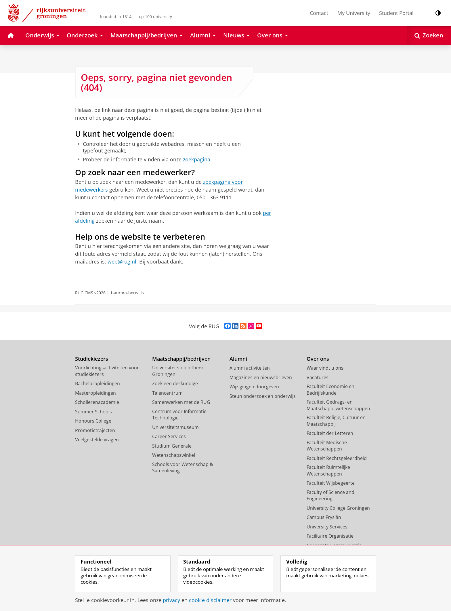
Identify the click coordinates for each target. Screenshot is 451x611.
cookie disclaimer (210, 600)
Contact (319, 12)
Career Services (169, 436)
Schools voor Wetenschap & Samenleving (182, 467)
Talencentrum (167, 393)
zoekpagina (196, 159)
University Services (327, 527)
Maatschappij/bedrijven (181, 359)
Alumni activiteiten (250, 368)
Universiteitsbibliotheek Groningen (178, 370)
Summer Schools (93, 411)
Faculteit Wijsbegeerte (331, 483)
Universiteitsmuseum (175, 427)
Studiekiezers (91, 359)
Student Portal (396, 12)
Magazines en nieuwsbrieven (261, 377)
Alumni (238, 359)
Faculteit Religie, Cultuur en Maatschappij (336, 420)
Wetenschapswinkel (173, 455)
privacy (171, 600)
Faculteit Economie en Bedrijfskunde (330, 389)
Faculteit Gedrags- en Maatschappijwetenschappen (338, 405)
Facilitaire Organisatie (330, 536)
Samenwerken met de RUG (181, 402)
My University (353, 12)
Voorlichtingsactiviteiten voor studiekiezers (107, 370)
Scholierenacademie (97, 402)
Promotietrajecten (95, 430)
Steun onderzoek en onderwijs (263, 396)
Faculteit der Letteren (330, 433)
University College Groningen (338, 508)
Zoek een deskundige (175, 383)
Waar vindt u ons (325, 368)
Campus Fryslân (324, 517)
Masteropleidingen (95, 393)
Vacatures (317, 377)
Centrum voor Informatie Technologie (179, 414)
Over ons (318, 359)
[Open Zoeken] (429, 35)
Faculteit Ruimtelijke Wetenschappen (328, 470)
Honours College (93, 421)
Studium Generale (172, 446)
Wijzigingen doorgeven (254, 386)
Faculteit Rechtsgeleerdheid (337, 458)
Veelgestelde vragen (97, 439)
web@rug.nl (122, 261)
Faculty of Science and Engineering (330, 495)
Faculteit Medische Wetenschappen (327, 445)
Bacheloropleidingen (97, 383)
